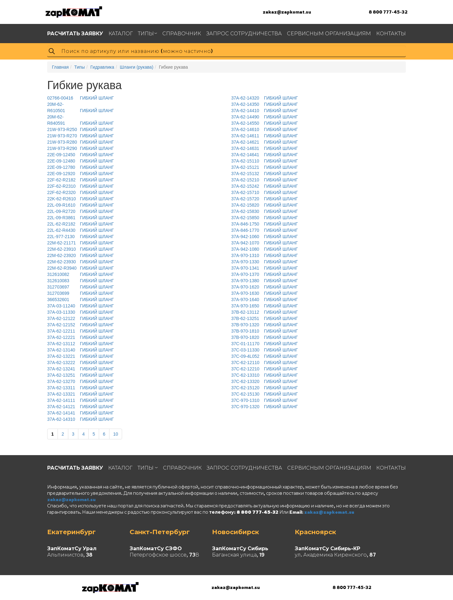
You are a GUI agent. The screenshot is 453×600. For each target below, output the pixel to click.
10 (115, 434)
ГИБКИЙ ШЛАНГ (80, 97)
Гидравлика (102, 67)
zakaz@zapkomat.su (287, 11)
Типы (79, 67)
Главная (60, 67)
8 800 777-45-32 (388, 11)
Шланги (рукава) (137, 67)
